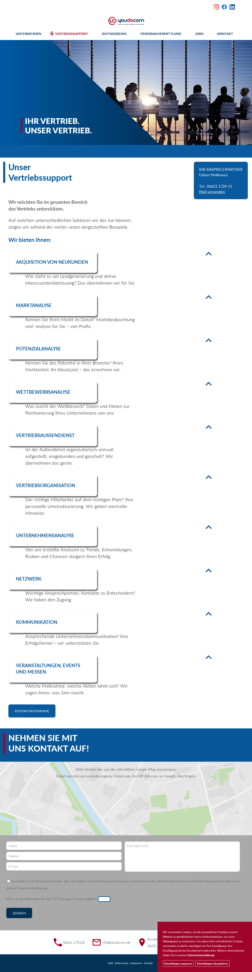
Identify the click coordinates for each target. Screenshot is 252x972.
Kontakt (148, 963)
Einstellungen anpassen (178, 963)
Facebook (224, 7)
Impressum (136, 963)
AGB (110, 963)
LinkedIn (232, 7)
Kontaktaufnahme (32, 711)
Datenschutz (122, 963)
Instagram (216, 7)
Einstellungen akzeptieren (212, 963)
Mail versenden (212, 191)
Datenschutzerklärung (32, 888)
